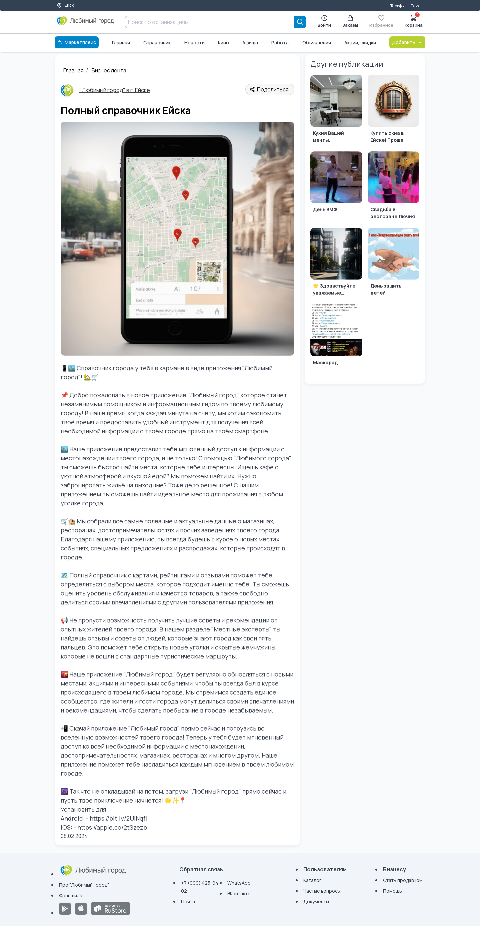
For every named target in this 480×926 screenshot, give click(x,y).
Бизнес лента (109, 70)
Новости (194, 42)
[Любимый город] (85, 23)
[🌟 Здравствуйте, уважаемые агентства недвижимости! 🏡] (336, 263)
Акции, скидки (360, 42)
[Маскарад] (336, 339)
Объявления (316, 42)
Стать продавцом (403, 880)
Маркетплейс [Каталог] (76, 42)
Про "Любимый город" (84, 885)
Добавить (407, 42)
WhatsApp (239, 883)
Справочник (157, 42)
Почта (188, 901)
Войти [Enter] (324, 21)
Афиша (250, 42)
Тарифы (397, 6)
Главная (121, 42)
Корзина (414, 20)
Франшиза (70, 895)
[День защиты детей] (393, 263)
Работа (280, 42)
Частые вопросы (322, 891)
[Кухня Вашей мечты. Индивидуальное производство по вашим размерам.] (336, 110)
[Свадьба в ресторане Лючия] (393, 186)
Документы (316, 901)
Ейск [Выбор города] (65, 5)
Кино (223, 42)
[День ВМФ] (336, 186)
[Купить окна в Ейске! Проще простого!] (393, 110)
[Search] (300, 22)
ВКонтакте (239, 893)
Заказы (350, 21)
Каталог (312, 880)
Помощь (417, 6)
